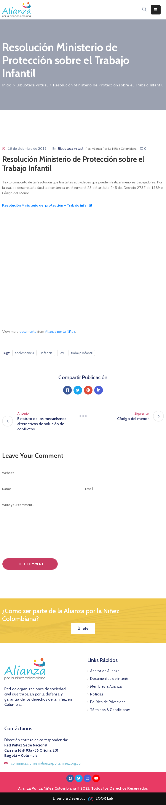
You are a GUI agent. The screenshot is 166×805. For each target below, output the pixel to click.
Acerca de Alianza (105, 671)
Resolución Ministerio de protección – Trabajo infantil (47, 205)
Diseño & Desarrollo (83, 798)
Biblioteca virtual (32, 85)
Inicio (6, 85)
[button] (83, 628)
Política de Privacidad (108, 702)
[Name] (41, 489)
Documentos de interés (109, 678)
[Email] (124, 489)
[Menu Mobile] (156, 9)
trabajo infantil (82, 353)
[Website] (83, 473)
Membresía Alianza (106, 686)
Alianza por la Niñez (60, 331)
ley (62, 353)
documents (27, 331)
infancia (47, 353)
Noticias (97, 694)
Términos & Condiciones (110, 710)
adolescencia (24, 353)
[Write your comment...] (83, 521)
